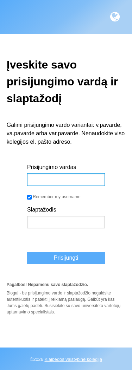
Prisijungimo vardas (51, 167)
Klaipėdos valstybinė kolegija (73, 359)
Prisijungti (66, 258)
